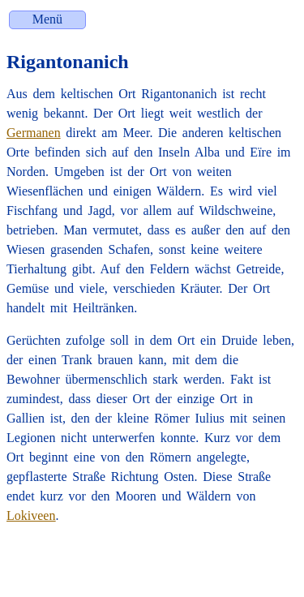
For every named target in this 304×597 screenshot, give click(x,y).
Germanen (33, 133)
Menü (47, 19)
